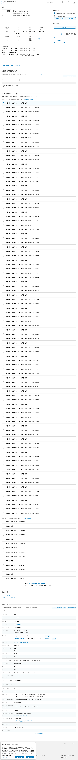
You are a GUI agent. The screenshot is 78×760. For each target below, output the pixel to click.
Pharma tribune (18, 624)
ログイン (74, 2)
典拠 (47, 636)
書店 (12, 65)
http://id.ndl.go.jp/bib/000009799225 (23, 721)
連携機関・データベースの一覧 (35, 74)
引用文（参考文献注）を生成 (60, 38)
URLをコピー (62, 34)
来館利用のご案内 (28, 99)
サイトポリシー (44, 755)
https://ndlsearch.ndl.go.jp (20, 715)
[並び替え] (5, 80)
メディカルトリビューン (19, 636)
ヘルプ (69, 2)
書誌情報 (17, 65)
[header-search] (56, 2)
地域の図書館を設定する (70, 76)
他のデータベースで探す (60, 43)
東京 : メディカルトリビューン (21, 642)
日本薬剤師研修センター (19, 638)
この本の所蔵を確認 (70, 86)
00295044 (47, 638)
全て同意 (30, 757)
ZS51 (15, 691)
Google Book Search (9, 597)
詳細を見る (40, 39)
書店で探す (64, 27)
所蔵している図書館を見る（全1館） (64, 19)
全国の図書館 (6, 65)
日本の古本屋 (7, 596)
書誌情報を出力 (58, 40)
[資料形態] (15, 80)
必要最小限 (19, 757)
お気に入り (56, 34)
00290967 (40, 636)
